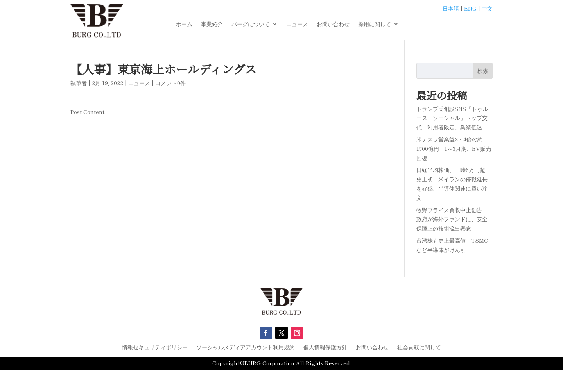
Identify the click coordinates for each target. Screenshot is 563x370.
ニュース (297, 24)
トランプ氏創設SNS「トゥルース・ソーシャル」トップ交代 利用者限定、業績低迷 (452, 118)
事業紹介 (212, 24)
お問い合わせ (333, 24)
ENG (470, 8)
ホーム (184, 24)
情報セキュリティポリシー (155, 347)
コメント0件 (170, 83)
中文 (487, 8)
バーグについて (250, 24)
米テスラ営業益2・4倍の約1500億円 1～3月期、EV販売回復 (453, 148)
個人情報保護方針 (325, 347)
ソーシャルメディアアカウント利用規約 (245, 347)
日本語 (451, 8)
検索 (482, 71)
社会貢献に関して (419, 347)
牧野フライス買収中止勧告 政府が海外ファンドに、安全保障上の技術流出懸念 (452, 219)
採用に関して (374, 24)
